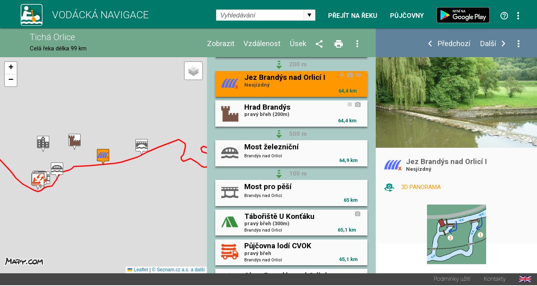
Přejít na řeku (352, 16)
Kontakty (495, 280)
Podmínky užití (452, 280)
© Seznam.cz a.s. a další (178, 270)
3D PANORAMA (421, 187)
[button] (141, 147)
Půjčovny (407, 16)
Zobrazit (220, 44)
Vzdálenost (261, 44)
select (309, 15)
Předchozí (453, 44)
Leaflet (137, 270)
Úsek (298, 44)
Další (488, 44)
